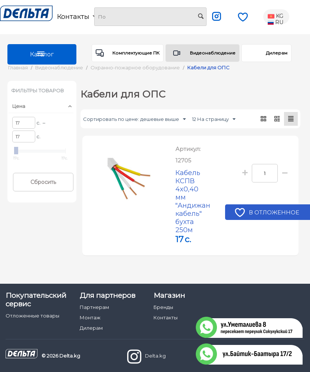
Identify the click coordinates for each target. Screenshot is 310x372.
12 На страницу (213, 119)
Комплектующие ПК (135, 53)
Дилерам (276, 53)
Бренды (163, 299)
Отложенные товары (32, 307)
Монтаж (90, 309)
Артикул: (188, 148)
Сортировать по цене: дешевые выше (134, 119)
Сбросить (43, 182)
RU (275, 23)
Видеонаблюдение (212, 53)
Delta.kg (146, 348)
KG (275, 16)
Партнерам (94, 299)
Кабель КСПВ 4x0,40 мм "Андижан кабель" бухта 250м (193, 197)
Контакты (77, 17)
